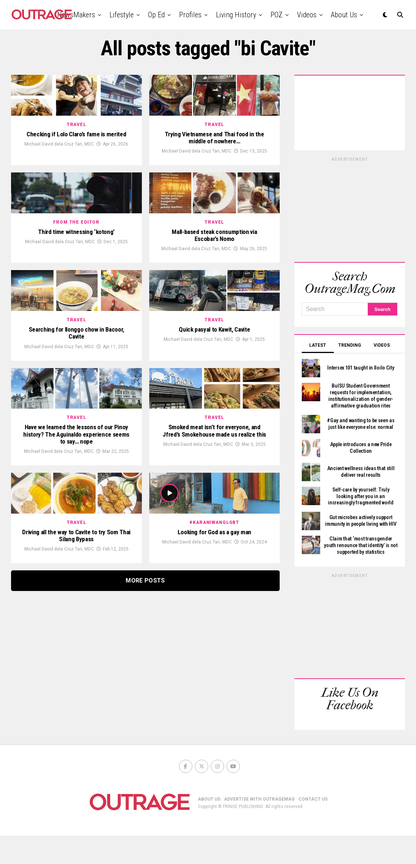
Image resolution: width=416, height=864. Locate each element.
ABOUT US (209, 827)
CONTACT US (313, 827)
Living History (236, 14)
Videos (307, 14)
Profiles (190, 14)
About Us (344, 14)
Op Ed (156, 14)
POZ (276, 14)
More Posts (145, 748)
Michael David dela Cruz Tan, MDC (59, 177)
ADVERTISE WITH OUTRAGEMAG (259, 827)
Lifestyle (121, 14)
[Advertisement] (349, 208)
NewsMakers (76, 14)
